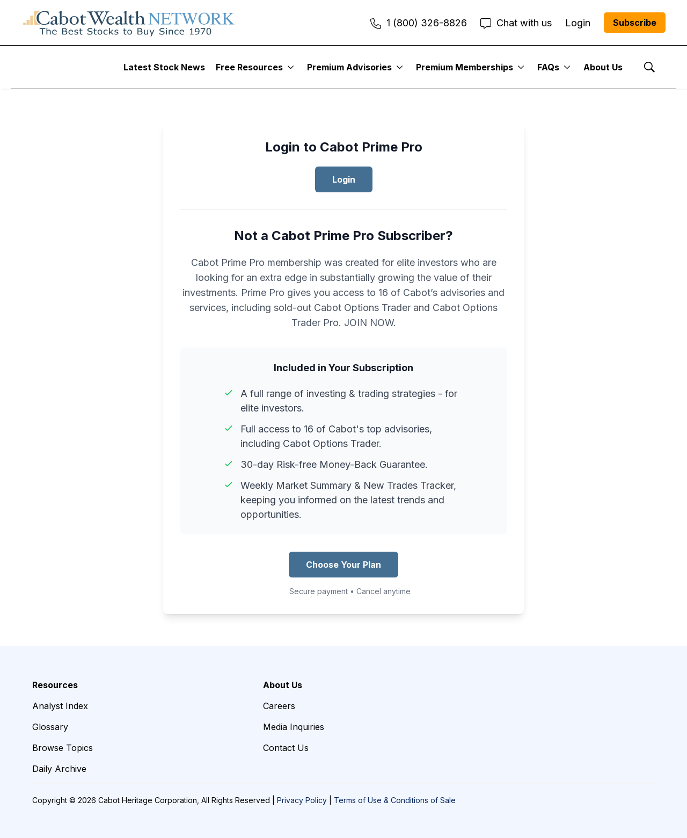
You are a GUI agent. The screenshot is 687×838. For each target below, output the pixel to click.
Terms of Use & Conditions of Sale (395, 800)
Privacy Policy (302, 800)
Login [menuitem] (577, 22)
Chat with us (516, 22)
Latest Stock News (164, 67)
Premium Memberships (464, 67)
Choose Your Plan (343, 564)
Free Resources (249, 67)
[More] (291, 67)
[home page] (128, 22)
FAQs (548, 67)
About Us (603, 67)
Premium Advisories (349, 67)
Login (343, 179)
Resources (55, 685)
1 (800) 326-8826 (418, 22)
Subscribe (634, 22)
